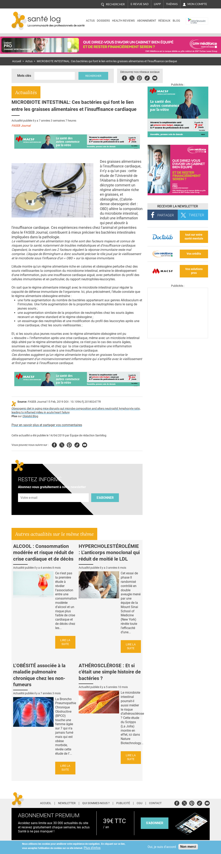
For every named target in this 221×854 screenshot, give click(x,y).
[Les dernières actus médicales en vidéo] (177, 337)
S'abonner (105, 498)
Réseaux (164, 20)
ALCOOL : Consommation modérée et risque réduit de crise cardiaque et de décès (43, 552)
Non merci (188, 846)
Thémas (172, 4)
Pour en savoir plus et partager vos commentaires (47, 425)
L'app (157, 4)
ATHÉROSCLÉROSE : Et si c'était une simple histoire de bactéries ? (110, 672)
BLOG (176, 20)
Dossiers (103, 20)
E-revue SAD (140, 4)
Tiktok (147, 77)
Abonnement (146, 20)
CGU (139, 803)
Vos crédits (194, 253)
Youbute (154, 77)
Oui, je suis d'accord (162, 847)
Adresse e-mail (29, 491)
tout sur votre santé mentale (194, 236)
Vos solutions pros (194, 271)
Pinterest (139, 77)
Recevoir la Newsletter (177, 206)
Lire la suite (65, 642)
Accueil (16, 61)
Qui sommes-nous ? (96, 803)
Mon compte (197, 4)
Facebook (124, 77)
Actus (90, 20)
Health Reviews (123, 20)
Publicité (123, 803)
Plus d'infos (92, 848)
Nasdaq (192, 18)
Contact (155, 803)
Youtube (84, 444)
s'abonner (154, 823)
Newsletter (67, 803)
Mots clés (24, 76)
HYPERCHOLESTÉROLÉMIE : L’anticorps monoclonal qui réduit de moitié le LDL (109, 552)
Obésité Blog (30, 416)
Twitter (131, 77)
